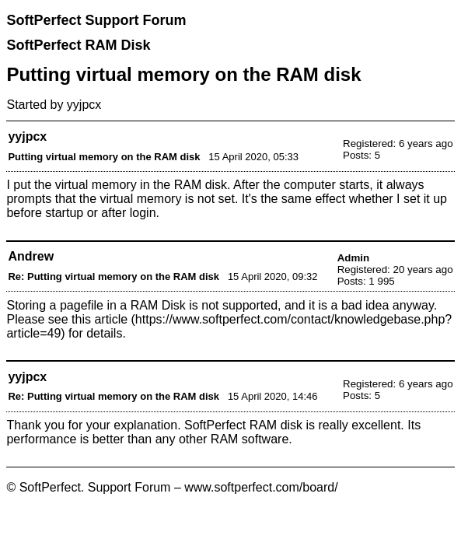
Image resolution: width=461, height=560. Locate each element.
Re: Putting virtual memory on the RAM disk (113, 276)
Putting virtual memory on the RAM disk (104, 157)
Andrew (31, 256)
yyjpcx (84, 104)
